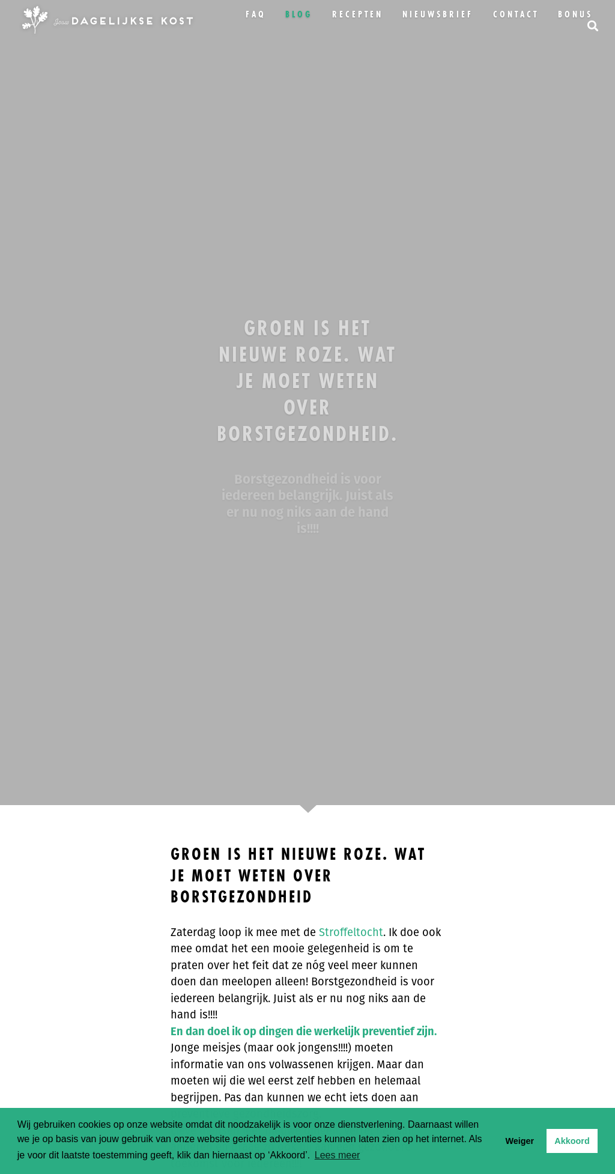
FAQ (256, 14)
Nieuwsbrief (437, 14)
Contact (516, 14)
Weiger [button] (519, 1141)
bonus (575, 14)
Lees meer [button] (337, 1155)
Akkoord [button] (571, 1141)
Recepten (357, 14)
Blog (298, 14)
